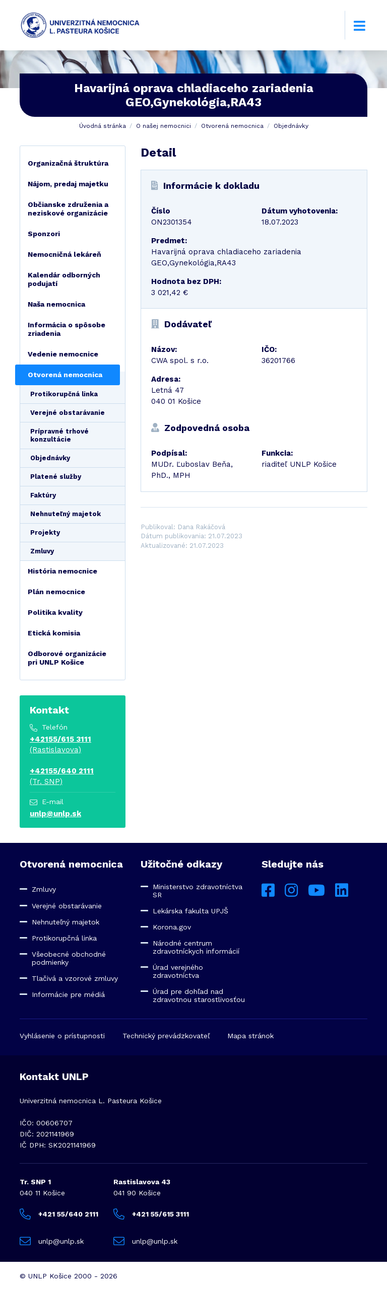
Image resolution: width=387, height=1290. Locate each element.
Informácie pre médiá (68, 994)
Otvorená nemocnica (232, 125)
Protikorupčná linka (64, 394)
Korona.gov (172, 927)
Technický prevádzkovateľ (166, 1036)
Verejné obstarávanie (67, 412)
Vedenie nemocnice (63, 354)
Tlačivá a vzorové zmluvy (75, 978)
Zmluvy (42, 551)
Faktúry (43, 495)
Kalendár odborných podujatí (64, 279)
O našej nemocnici (163, 125)
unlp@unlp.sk (55, 813)
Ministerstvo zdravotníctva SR (197, 891)
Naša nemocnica (56, 304)
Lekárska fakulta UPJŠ (190, 911)
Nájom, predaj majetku (68, 184)
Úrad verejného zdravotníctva (178, 971)
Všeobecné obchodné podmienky (69, 958)
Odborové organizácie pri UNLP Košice (67, 658)
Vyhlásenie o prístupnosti (62, 1036)
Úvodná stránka (102, 125)
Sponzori (44, 234)
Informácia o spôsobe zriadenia (66, 329)
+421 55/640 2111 (59, 1214)
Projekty (45, 532)
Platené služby (55, 476)
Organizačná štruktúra (68, 163)
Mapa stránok (250, 1036)
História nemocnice (62, 571)
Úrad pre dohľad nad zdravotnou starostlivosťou (199, 995)
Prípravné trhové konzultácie (59, 435)
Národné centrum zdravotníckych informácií (196, 947)
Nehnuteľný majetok (65, 514)
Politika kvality (55, 612)
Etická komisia (54, 633)
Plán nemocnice (56, 592)
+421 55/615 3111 (151, 1214)
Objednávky (291, 125)
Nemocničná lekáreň (64, 254)
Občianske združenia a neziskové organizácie (68, 208)
